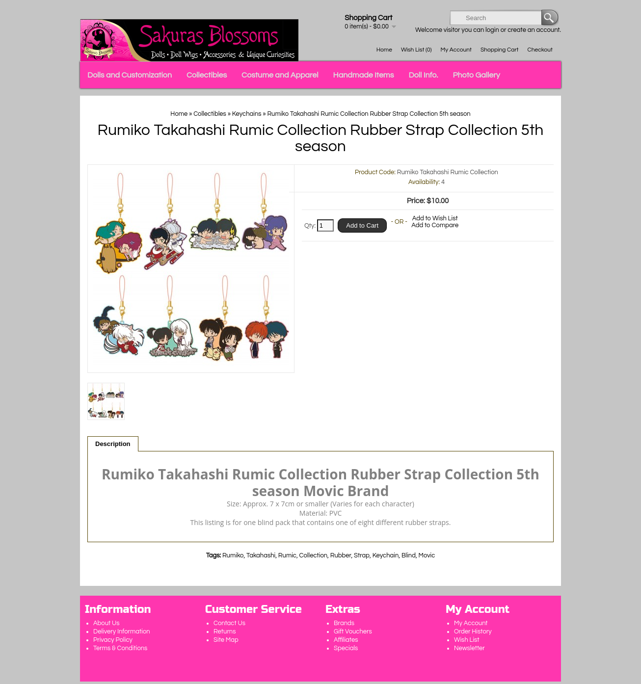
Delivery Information (121, 631)
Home (384, 50)
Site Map (226, 639)
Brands (344, 623)
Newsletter (469, 648)
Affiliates (346, 639)
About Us (106, 623)
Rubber (340, 555)
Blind (408, 555)
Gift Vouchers (353, 631)
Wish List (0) (416, 50)
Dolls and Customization (129, 75)
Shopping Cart (500, 50)
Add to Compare (434, 225)
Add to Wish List (435, 218)
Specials (346, 648)
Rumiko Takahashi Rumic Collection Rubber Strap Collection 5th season (368, 113)
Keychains (247, 113)
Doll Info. (423, 75)
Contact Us (229, 623)
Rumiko (233, 555)
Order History (473, 631)
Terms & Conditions (120, 648)
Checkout (540, 50)
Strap (362, 555)
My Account (456, 50)
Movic (427, 555)
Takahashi (260, 555)
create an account (533, 29)
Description (113, 443)
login (492, 29)
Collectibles (207, 75)
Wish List (467, 639)
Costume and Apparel (279, 75)
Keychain (386, 555)
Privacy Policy (113, 639)
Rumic (287, 555)
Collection (313, 555)
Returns (225, 631)
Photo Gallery (476, 75)
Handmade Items (363, 75)
